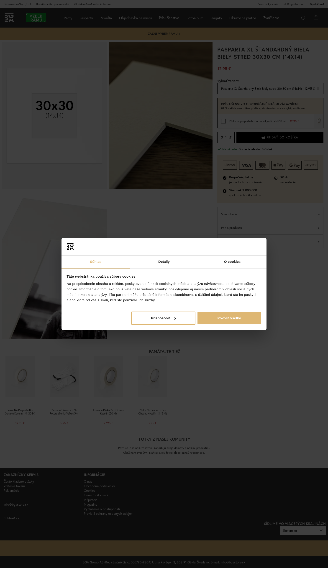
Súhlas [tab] (95, 262)
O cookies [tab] (232, 262)
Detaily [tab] (164, 262)
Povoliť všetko (229, 318)
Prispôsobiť (163, 318)
